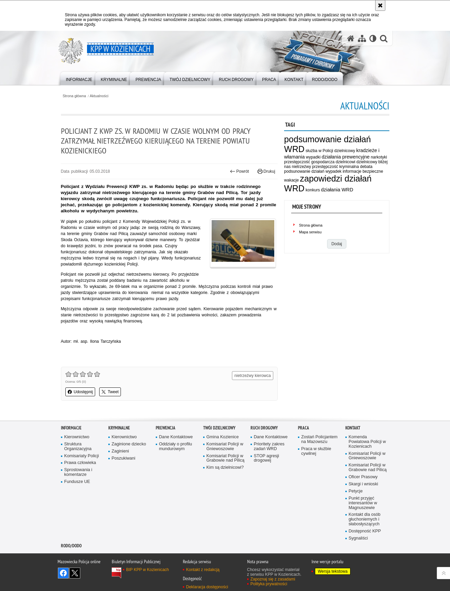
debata (366, 166)
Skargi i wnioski (363, 484)
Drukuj (266, 171)
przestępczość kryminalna (335, 166)
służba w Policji (319, 150)
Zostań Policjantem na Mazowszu (319, 439)
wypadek (333, 171)
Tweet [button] (110, 391)
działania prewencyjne (346, 157)
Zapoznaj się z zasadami (273, 579)
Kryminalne (119, 428)
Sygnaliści (358, 538)
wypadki (313, 157)
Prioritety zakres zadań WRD (269, 446)
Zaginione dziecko (129, 444)
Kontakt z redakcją (203, 569)
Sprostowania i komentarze (78, 472)
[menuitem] (79, 78)
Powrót (239, 171)
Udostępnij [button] (80, 391)
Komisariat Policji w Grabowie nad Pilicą (225, 458)
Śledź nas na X (74, 573)
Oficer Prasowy (363, 477)
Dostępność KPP (365, 531)
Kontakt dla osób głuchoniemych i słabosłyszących (365, 519)
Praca (303, 428)
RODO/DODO (71, 546)
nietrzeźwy (301, 166)
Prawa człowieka (80, 463)
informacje (352, 171)
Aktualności (99, 96)
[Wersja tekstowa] (373, 38)
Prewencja (165, 428)
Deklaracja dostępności (207, 587)
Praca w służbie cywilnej (316, 451)
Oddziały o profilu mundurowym (175, 446)
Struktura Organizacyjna (78, 446)
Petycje (356, 491)
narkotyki (379, 157)
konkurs (313, 190)
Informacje (71, 428)
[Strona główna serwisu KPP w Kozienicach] (351, 38)
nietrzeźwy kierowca (252, 375)
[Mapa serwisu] (362, 38)
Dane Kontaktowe (176, 437)
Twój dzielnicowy (219, 428)
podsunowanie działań (304, 171)
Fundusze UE (77, 482)
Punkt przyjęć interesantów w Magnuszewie (363, 503)
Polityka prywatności (269, 584)
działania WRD (337, 189)
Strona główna (74, 96)
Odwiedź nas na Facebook (63, 573)
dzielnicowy (344, 150)
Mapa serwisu (310, 232)
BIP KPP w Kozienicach (147, 569)
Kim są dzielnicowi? (225, 467)
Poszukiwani (123, 458)
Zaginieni (120, 451)
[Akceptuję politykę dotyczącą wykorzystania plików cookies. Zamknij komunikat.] (380, 5)
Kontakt (352, 428)
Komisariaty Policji (81, 456)
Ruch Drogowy (264, 428)
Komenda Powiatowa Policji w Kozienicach (367, 442)
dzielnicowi (345, 162)
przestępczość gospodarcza (309, 162)
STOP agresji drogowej (266, 458)
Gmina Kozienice (223, 437)
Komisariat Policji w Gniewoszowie (225, 446)
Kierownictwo (76, 437)
